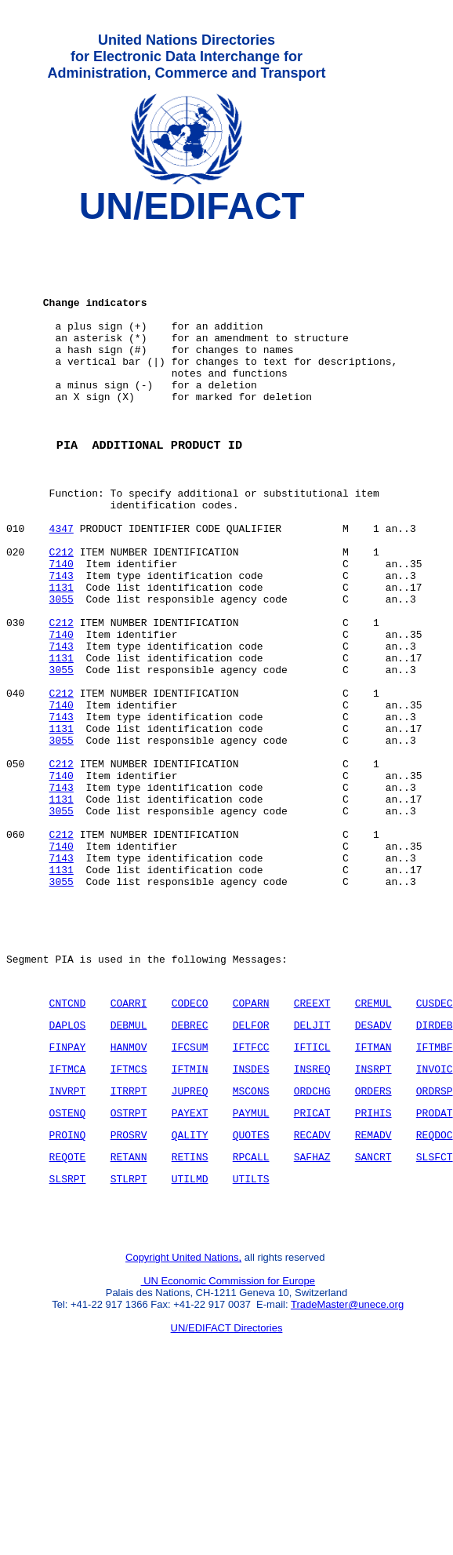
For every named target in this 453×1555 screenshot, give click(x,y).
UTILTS (251, 1340)
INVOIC (434, 1218)
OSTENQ (67, 1267)
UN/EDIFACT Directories (227, 1496)
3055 (61, 671)
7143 (61, 642)
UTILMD (190, 1340)
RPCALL (251, 1316)
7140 (61, 628)
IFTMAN (373, 1194)
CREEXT (312, 1145)
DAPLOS (67, 1170)
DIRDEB (434, 1170)
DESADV (373, 1170)
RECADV (312, 1291)
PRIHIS (373, 1267)
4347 (61, 586)
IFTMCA (67, 1218)
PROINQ (67, 1291)
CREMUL (373, 1145)
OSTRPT (129, 1267)
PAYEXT (190, 1267)
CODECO (190, 1145)
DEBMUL (129, 1170)
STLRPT (129, 1340)
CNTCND (67, 1145)
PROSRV (129, 1291)
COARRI (129, 1145)
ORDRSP (434, 1243)
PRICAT (312, 1267)
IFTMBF (434, 1194)
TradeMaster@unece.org (347, 1473)
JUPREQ (190, 1243)
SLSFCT (434, 1316)
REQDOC (434, 1291)
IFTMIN (190, 1218)
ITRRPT (129, 1243)
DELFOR (251, 1170)
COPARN (251, 1145)
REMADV (373, 1291)
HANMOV (129, 1194)
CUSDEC (434, 1145)
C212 (61, 614)
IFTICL (312, 1194)
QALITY (190, 1291)
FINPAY (67, 1194)
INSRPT (373, 1218)
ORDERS (373, 1243)
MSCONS (251, 1243)
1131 (61, 657)
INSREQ (312, 1218)
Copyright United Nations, (183, 1426)
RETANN (129, 1316)
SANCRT (373, 1316)
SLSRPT (67, 1340)
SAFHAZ (312, 1316)
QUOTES (251, 1291)
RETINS (190, 1316)
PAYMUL (251, 1267)
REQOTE (67, 1316)
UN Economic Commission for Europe (228, 1449)
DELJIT (312, 1170)
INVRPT (67, 1243)
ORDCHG (312, 1243)
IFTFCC (251, 1194)
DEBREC (190, 1170)
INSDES (251, 1218)
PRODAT (434, 1267)
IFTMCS (129, 1218)
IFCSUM (190, 1194)
